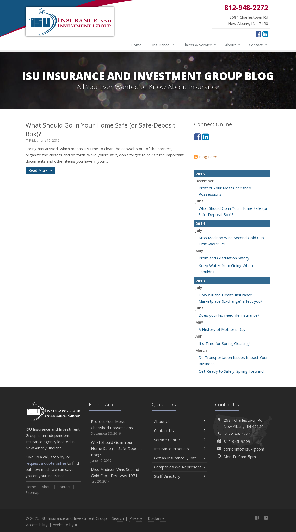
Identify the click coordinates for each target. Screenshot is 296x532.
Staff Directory (179, 476)
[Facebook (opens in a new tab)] (258, 33)
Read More (40, 170)
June (199, 201)
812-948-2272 (237, 433)
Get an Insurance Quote (179, 457)
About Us (179, 421)
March (201, 350)
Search (118, 518)
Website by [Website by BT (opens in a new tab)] (66, 524)
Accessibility (37, 524)
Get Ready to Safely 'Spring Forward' (231, 371)
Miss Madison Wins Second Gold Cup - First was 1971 (116, 475)
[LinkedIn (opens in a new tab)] (265, 33)
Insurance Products (179, 448)
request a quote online (46, 463)
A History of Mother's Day (222, 329)
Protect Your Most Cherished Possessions (116, 427)
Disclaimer (157, 518)
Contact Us (179, 430)
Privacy (135, 518)
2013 (200, 280)
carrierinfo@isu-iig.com (244, 449)
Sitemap (32, 492)
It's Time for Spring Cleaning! (224, 343)
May (199, 250)
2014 (200, 223)
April (199, 336)
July (198, 230)
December (204, 180)
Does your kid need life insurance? (229, 315)
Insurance (163, 45)
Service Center (179, 439)
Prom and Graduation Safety (224, 258)
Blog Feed (205, 156)
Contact (258, 45)
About (232, 45)
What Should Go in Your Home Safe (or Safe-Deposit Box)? (116, 451)
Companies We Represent (179, 467)
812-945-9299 (237, 441)
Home (136, 44)
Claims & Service (200, 45)
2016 (200, 173)
